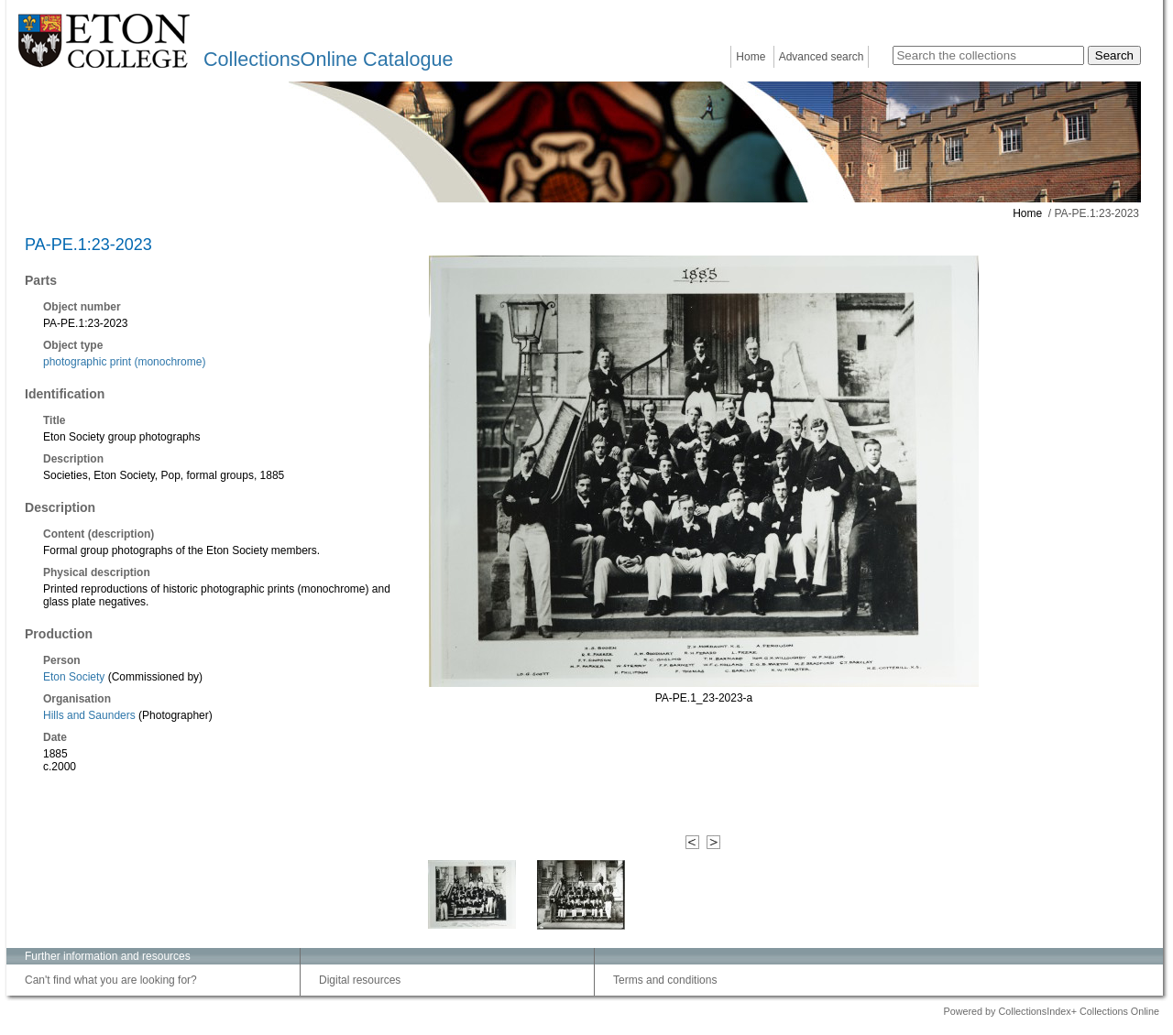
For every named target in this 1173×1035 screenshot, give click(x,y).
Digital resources (359, 980)
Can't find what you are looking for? (111, 980)
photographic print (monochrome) (124, 361)
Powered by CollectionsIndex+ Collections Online (1051, 1011)
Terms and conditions (665, 980)
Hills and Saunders (89, 715)
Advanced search (821, 56)
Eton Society (73, 676)
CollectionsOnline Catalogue (328, 59)
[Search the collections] (988, 55)
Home (750, 56)
